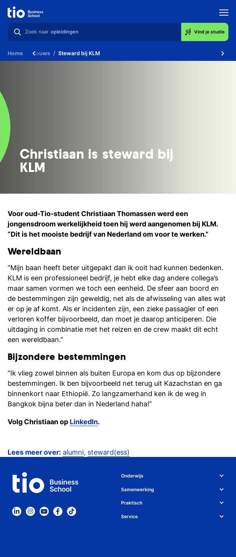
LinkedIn (84, 422)
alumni (73, 452)
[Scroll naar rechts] (222, 53)
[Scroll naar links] (33, 53)
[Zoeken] (17, 32)
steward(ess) (109, 452)
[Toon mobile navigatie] (223, 14)
